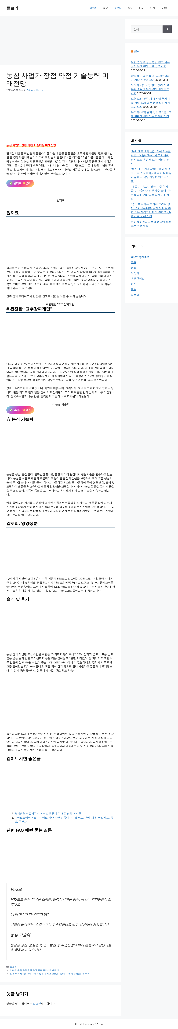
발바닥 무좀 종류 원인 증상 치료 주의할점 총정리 (34, 970)
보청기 (164, 8)
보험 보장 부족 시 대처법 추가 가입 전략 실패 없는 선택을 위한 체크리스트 (151, 102)
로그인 (37, 1003)
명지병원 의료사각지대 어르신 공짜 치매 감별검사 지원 (48, 813)
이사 (141, 8)
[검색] (167, 29)
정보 (130, 8)
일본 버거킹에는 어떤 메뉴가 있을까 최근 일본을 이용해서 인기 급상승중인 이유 (50, 973)
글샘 (137, 51)
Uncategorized (140, 257)
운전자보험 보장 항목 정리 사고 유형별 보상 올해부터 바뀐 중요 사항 (150, 89)
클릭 (20, 183)
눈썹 (152, 8)
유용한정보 (138, 278)
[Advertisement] (60, 41)
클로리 (12, 8)
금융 (105, 8)
